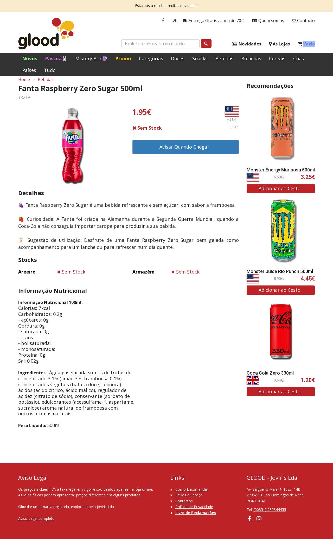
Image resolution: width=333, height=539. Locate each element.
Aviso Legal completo (36, 518)
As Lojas (279, 44)
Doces (177, 58)
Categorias (151, 58)
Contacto (303, 21)
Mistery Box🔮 (91, 58)
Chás (298, 58)
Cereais (277, 58)
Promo (123, 58)
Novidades (246, 44)
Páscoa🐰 (56, 58)
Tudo (50, 70)
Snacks (200, 58)
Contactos (184, 500)
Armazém (143, 277)
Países (29, 70)
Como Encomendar (191, 489)
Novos (29, 58)
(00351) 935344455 (270, 509)
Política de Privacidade (194, 506)
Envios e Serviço (189, 495)
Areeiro (27, 277)
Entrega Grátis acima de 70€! (214, 21)
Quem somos (268, 21)
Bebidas (224, 58)
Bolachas (251, 58)
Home (24, 85)
